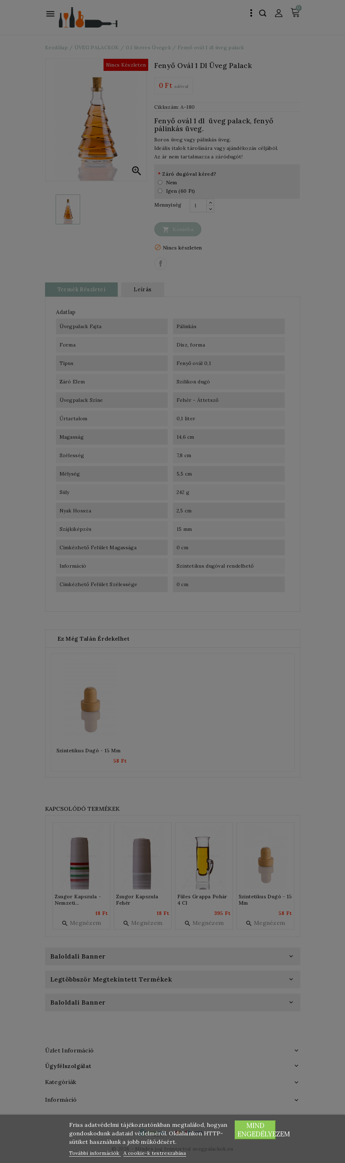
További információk (95, 1153)
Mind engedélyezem (257, 1130)
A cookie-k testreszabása (154, 1153)
